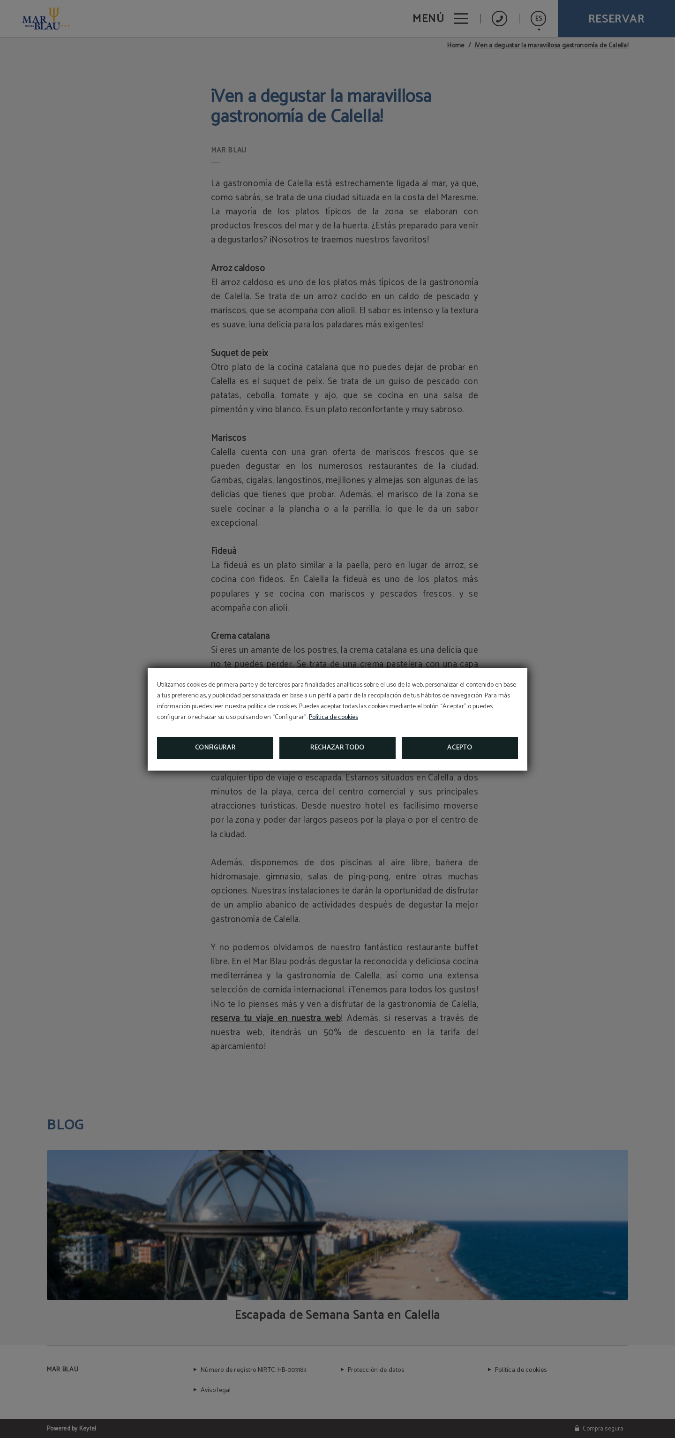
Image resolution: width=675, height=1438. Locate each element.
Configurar (215, 747)
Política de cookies (333, 717)
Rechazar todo (337, 747)
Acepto (459, 747)
